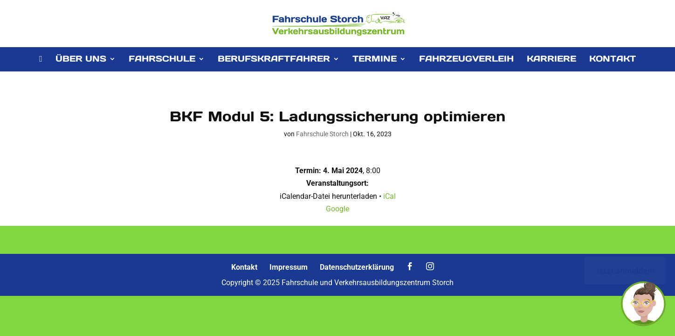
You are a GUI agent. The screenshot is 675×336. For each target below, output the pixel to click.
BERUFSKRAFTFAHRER (274, 60)
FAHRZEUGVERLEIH (466, 60)
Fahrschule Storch (322, 134)
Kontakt (244, 267)
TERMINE (374, 60)
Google (337, 208)
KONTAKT (612, 60)
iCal (389, 196)
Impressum (288, 267)
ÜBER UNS (80, 60)
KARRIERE (551, 60)
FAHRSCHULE (162, 60)
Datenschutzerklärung (357, 267)
